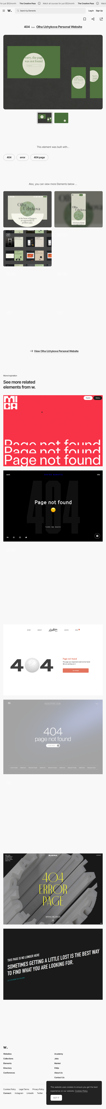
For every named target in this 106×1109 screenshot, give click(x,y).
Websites (7, 1054)
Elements (7, 1063)
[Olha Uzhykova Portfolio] (78, 326)
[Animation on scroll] (27, 326)
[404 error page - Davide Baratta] (53, 506)
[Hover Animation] (78, 287)
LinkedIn (30, 1093)
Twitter (40, 1093)
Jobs (56, 1058)
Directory (7, 1068)
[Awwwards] (9, 11)
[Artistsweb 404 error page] (53, 964)
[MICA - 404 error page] (53, 430)
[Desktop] (27, 209)
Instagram (19, 1093)
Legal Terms (24, 1089)
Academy (58, 1054)
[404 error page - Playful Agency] (53, 889)
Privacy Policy (38, 1089)
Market (57, 1063)
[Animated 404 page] (53, 583)
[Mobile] (78, 209)
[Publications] (27, 287)
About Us (58, 1073)
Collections (8, 1058)
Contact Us (59, 1077)
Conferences (9, 1073)
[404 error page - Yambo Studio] (53, 813)
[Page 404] (53, 737)
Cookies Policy (9, 1089)
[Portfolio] (27, 248)
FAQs (56, 1068)
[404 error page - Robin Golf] (53, 659)
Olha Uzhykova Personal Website (59, 26)
